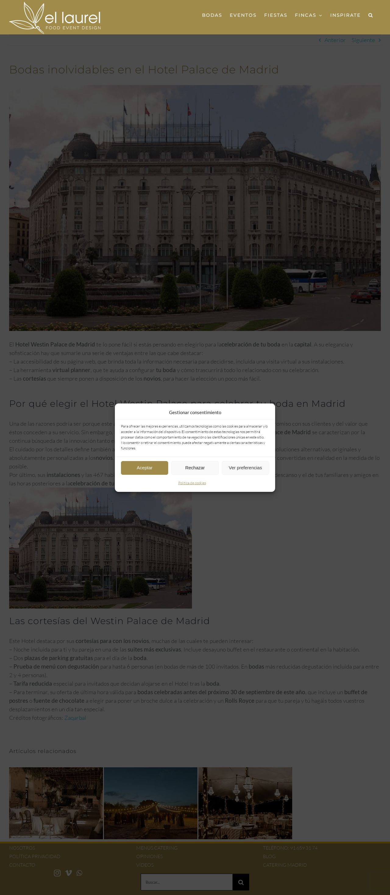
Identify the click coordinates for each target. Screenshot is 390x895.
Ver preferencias (245, 467)
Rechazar (195, 467)
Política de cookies (192, 483)
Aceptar (145, 467)
